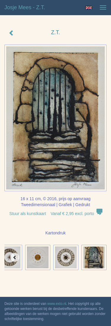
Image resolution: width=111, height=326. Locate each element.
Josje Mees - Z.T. (24, 7)
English (88, 8)
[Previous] (14, 257)
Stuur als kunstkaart (55, 213)
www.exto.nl (56, 304)
